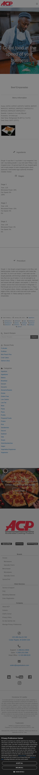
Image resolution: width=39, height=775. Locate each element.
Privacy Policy (22, 755)
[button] (19, 772)
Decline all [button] (19, 767)
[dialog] (19, 755)
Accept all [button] (19, 763)
